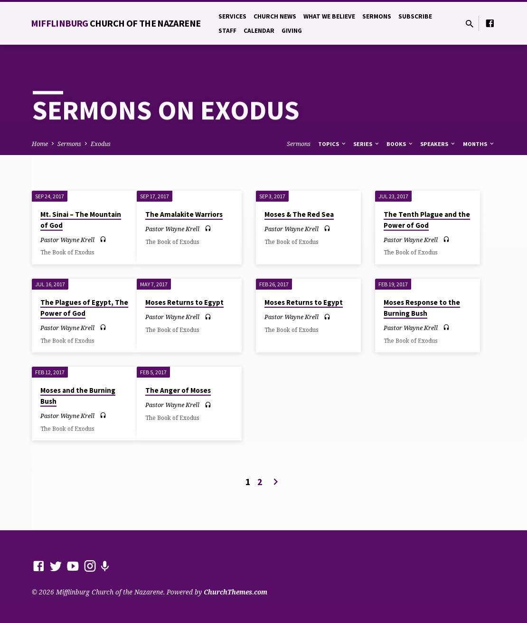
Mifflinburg (116, 23)
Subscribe (415, 16)
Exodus (101, 144)
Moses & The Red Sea (299, 214)
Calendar (259, 31)
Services (232, 16)
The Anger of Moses (178, 390)
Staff (227, 31)
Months (479, 143)
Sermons (376, 16)
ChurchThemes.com (235, 591)
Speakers (438, 143)
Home (40, 144)
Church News (275, 16)
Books (400, 143)
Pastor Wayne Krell (67, 239)
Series (366, 143)
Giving (292, 31)
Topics (332, 143)
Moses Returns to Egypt (184, 302)
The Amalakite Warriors (184, 214)
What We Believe (329, 16)
